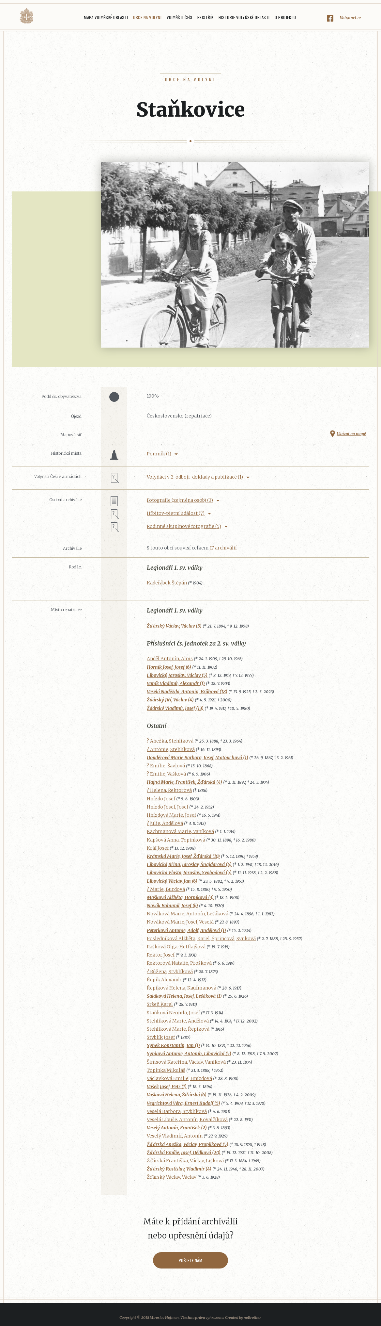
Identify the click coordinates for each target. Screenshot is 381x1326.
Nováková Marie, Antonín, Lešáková (187, 914)
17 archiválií (223, 548)
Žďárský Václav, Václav (171, 1177)
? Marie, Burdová (166, 889)
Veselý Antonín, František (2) (177, 1128)
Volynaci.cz (350, 17)
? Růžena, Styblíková (170, 971)
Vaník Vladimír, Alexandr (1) (176, 683)
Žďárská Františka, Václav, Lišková (185, 1161)
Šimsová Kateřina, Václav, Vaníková (186, 1062)
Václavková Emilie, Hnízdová (179, 1078)
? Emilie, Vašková (166, 774)
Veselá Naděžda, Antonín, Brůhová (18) (187, 692)
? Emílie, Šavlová (166, 766)
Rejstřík (205, 17)
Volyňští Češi (179, 17)
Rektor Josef (161, 955)
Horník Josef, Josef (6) (169, 667)
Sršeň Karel (160, 1004)
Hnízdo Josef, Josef (167, 807)
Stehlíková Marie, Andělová (178, 1021)
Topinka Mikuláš (166, 1070)
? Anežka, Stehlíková (170, 741)
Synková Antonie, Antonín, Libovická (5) (189, 1053)
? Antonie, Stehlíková (171, 749)
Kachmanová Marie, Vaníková (180, 831)
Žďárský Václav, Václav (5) (174, 626)
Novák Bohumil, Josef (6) (172, 906)
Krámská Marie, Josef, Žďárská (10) (183, 856)
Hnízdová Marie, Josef (171, 815)
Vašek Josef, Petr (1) (167, 1086)
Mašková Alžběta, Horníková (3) (180, 897)
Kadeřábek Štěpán (167, 583)
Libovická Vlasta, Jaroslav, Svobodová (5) (189, 873)
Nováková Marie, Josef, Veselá (180, 922)
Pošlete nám (191, 1260)
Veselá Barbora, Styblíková (177, 1111)
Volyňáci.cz (26, 16)
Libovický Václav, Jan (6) (172, 881)
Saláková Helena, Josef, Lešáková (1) (184, 996)
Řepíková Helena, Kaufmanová (181, 988)
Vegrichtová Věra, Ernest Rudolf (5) (183, 1103)
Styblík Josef (161, 1037)
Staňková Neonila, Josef (173, 1013)
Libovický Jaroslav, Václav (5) (177, 675)
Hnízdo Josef (161, 799)
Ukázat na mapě (351, 433)
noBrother (252, 1317)
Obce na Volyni (147, 17)
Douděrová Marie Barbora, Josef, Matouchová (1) (197, 758)
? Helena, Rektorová (169, 790)
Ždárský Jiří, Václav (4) (170, 700)
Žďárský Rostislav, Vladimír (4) (179, 1169)
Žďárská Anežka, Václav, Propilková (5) (187, 1144)
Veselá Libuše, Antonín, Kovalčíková (187, 1119)
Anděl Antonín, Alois (170, 659)
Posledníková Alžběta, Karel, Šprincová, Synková (201, 938)
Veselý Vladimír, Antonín (175, 1136)
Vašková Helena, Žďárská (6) (176, 1095)
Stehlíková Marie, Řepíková (178, 1029)
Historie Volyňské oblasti (244, 17)
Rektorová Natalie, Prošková (179, 963)
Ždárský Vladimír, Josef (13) (175, 708)
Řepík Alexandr (164, 980)
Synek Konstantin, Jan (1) (173, 1045)
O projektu (285, 17)
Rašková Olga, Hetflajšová (176, 947)
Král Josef (158, 848)
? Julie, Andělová (165, 823)
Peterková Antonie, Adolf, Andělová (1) (186, 930)
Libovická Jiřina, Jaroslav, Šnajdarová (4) (189, 864)
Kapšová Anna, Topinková (176, 840)
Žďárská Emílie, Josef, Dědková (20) (184, 1152)
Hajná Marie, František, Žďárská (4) (184, 782)
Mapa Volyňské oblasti (106, 17)
